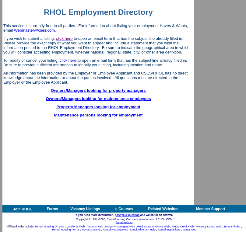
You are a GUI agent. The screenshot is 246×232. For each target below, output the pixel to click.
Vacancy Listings (85, 209)
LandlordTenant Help (143, 229)
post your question (127, 214)
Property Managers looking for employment (98, 107)
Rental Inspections (169, 229)
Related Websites (163, 209)
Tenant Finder (232, 226)
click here (68, 60)
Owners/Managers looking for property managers (98, 90)
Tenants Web (95, 226)
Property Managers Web (120, 226)
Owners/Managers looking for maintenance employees (98, 98)
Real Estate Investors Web (153, 226)
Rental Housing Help (116, 229)
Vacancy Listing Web (209, 226)
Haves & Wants (91, 229)
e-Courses (124, 209)
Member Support (210, 209)
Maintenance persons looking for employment (98, 115)
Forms (52, 209)
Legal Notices (124, 222)
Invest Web (189, 229)
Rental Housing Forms (66, 229)
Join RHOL (22, 209)
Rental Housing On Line (50, 226)
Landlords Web (76, 226)
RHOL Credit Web (183, 226)
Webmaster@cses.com (34, 30)
